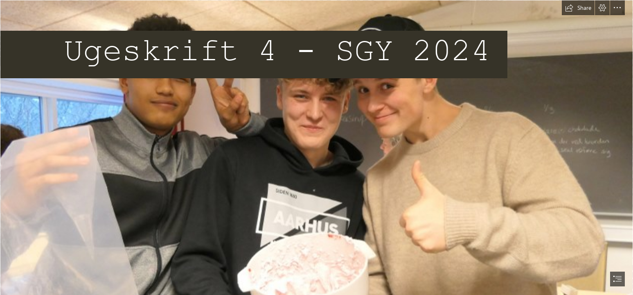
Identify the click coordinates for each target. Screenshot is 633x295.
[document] (316, 147)
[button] (578, 7)
